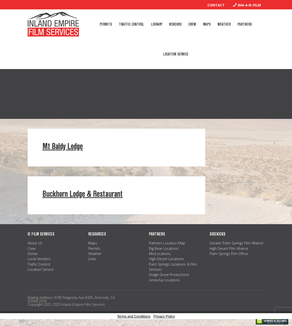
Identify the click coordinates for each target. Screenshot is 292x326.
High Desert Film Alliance (229, 248)
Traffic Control (39, 264)
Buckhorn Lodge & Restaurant (82, 194)
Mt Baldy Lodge (62, 146)
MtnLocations (160, 253)
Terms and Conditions (133, 316)
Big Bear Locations (164, 248)
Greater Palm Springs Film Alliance (236, 243)
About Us (35, 243)
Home (32, 253)
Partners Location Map (167, 243)
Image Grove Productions (169, 274)
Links (92, 258)
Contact (216, 5)
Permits (94, 248)
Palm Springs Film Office (229, 253)
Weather (95, 253)
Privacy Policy (164, 316)
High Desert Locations (166, 258)
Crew (32, 248)
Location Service (41, 269)
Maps (92, 243)
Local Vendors (39, 258)
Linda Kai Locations (164, 280)
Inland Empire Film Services (53, 24)
